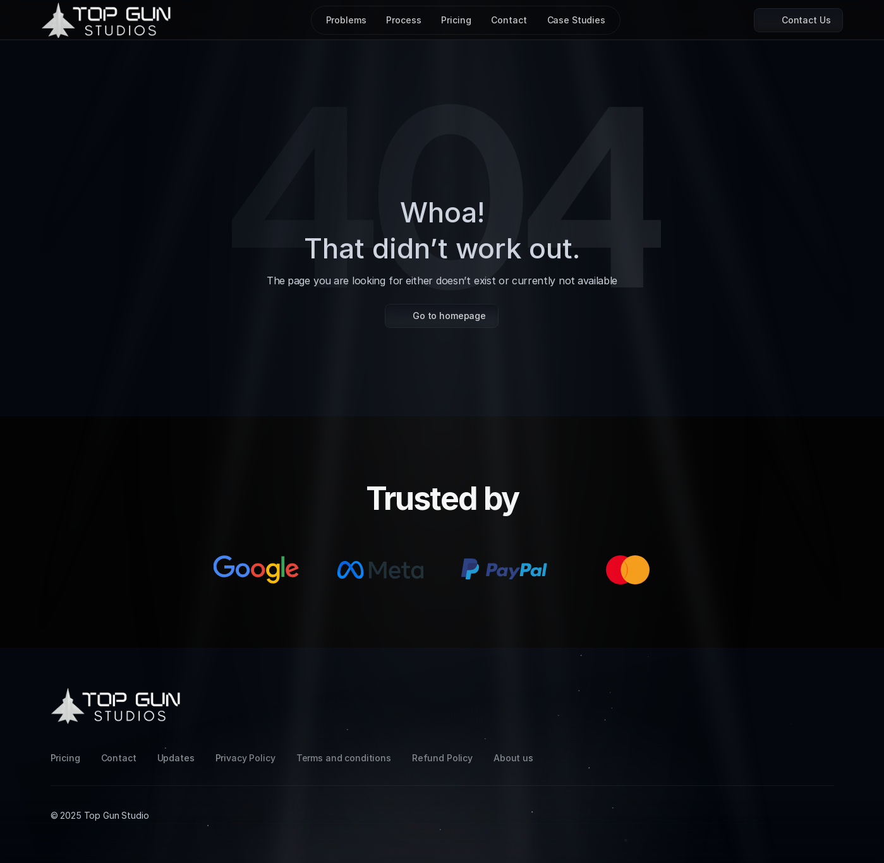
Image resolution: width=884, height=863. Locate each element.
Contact (118, 757)
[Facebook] (824, 695)
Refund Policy (442, 757)
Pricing (65, 757)
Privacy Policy (245, 757)
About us (513, 757)
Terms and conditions (343, 757)
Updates (176, 757)
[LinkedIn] (794, 695)
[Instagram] (763, 695)
